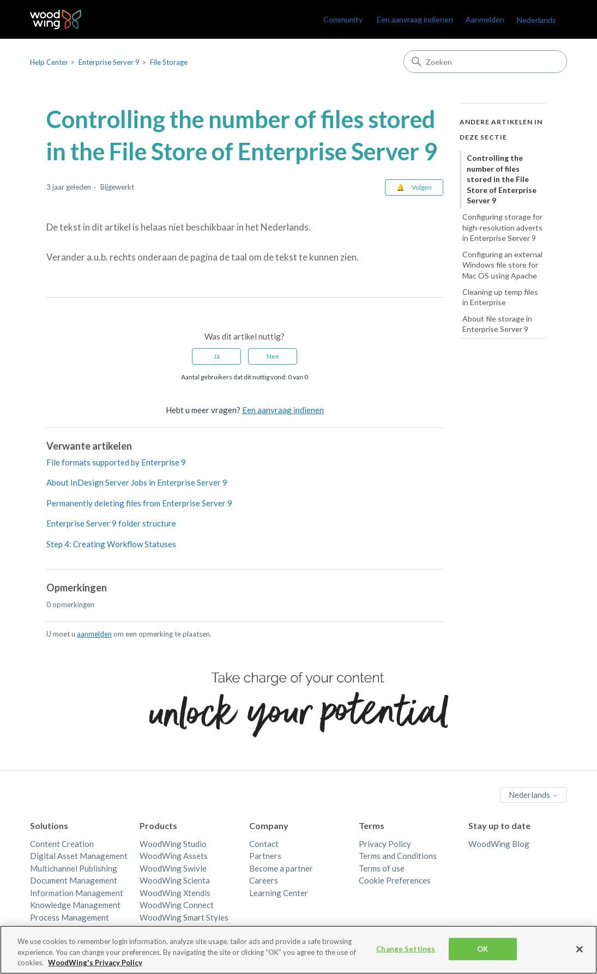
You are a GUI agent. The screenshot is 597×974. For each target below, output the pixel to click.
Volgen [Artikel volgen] (422, 187)
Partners (265, 856)
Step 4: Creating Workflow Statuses (111, 544)
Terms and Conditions (398, 856)
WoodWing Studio (173, 844)
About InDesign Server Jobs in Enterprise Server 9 (136, 482)
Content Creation (62, 844)
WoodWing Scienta (175, 880)
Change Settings (405, 957)
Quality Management (68, 929)
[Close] (580, 958)
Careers (263, 880)
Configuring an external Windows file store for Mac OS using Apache (502, 265)
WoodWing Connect (177, 905)
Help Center (49, 62)
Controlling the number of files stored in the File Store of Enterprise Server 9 (501, 179)
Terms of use (382, 868)
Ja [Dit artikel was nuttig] (217, 356)
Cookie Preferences (395, 880)
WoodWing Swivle (173, 868)
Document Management (73, 880)
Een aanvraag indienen (415, 19)
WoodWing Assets (174, 856)
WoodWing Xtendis (175, 893)
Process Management (69, 917)
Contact (264, 844)
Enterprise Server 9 (109, 62)
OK (482, 957)
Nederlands (536, 20)
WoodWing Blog (498, 844)
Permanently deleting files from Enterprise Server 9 (139, 503)
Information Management (76, 893)
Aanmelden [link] (485, 19)
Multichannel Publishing (73, 868)
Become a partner (281, 868)
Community (343, 19)
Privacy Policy (385, 844)
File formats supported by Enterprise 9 (116, 462)
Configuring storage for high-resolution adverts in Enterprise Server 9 (502, 227)
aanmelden (94, 634)
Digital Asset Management (79, 856)
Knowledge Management (75, 905)
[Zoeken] (485, 61)
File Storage (169, 62)
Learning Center (278, 893)
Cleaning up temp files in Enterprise (500, 297)
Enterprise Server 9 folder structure (111, 523)
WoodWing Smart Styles (184, 917)
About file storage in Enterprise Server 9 (497, 324)
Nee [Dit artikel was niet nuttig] (273, 356)
